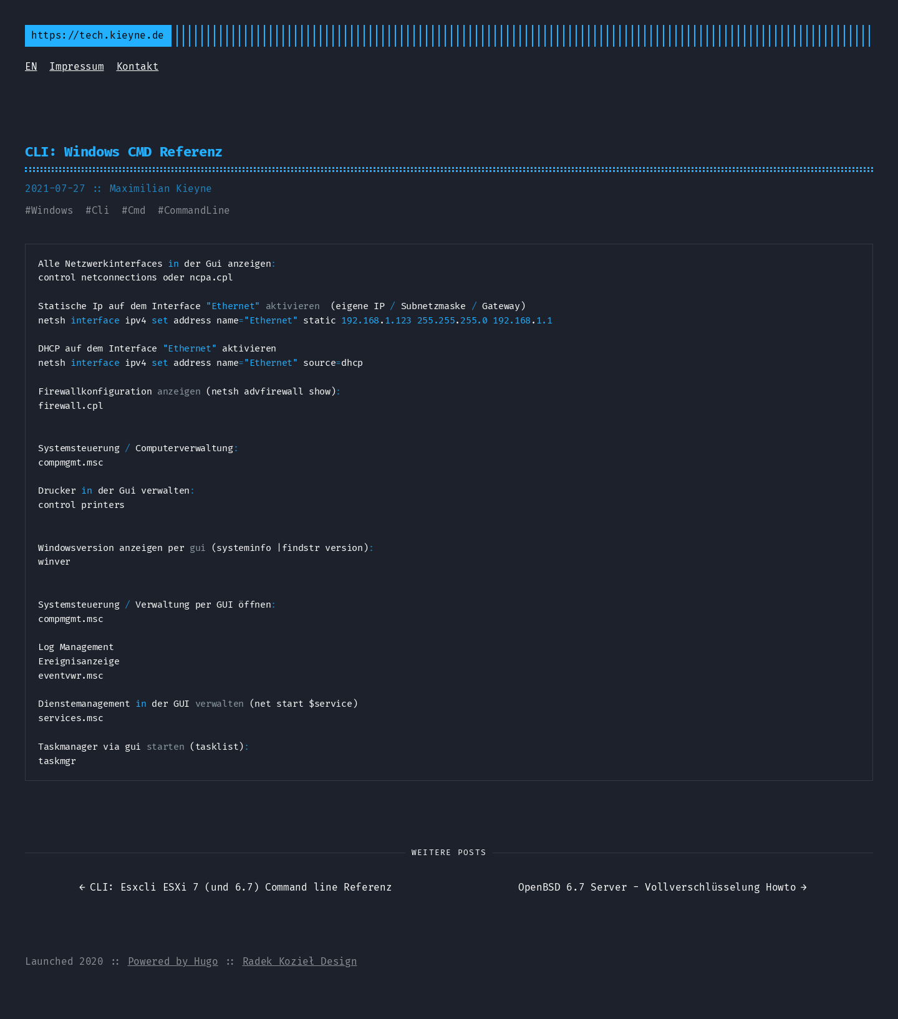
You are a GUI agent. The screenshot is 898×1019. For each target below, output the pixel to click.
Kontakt (138, 66)
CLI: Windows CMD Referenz (124, 151)
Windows (52, 210)
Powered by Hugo (173, 961)
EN (31, 66)
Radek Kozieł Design (300, 961)
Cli (101, 210)
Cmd (137, 210)
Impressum (76, 66)
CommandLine (197, 210)
